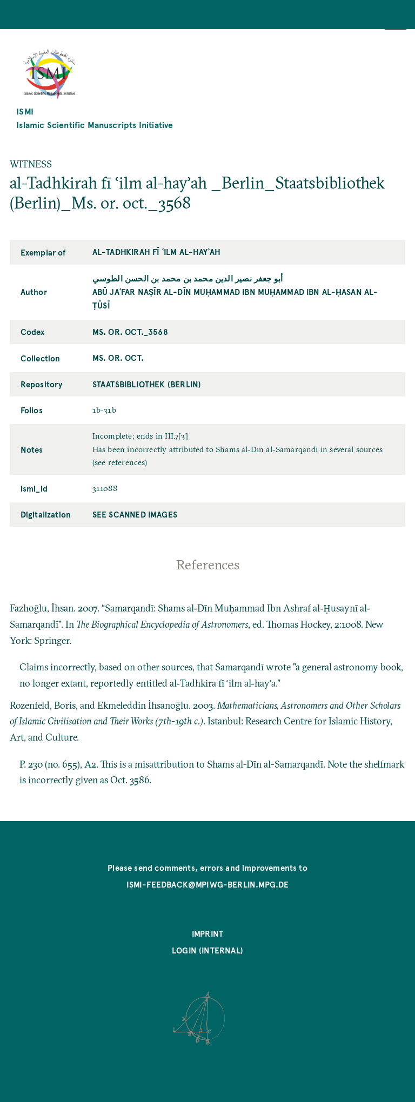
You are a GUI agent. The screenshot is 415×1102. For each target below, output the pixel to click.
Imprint (207, 933)
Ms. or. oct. (118, 357)
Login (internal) (207, 950)
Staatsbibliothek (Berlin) (146, 384)
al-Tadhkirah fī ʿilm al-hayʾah (156, 251)
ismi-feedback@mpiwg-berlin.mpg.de (207, 884)
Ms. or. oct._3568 (130, 331)
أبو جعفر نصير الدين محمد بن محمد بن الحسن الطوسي (187, 278)
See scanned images (134, 514)
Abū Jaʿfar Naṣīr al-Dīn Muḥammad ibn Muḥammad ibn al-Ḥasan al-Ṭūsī (235, 298)
